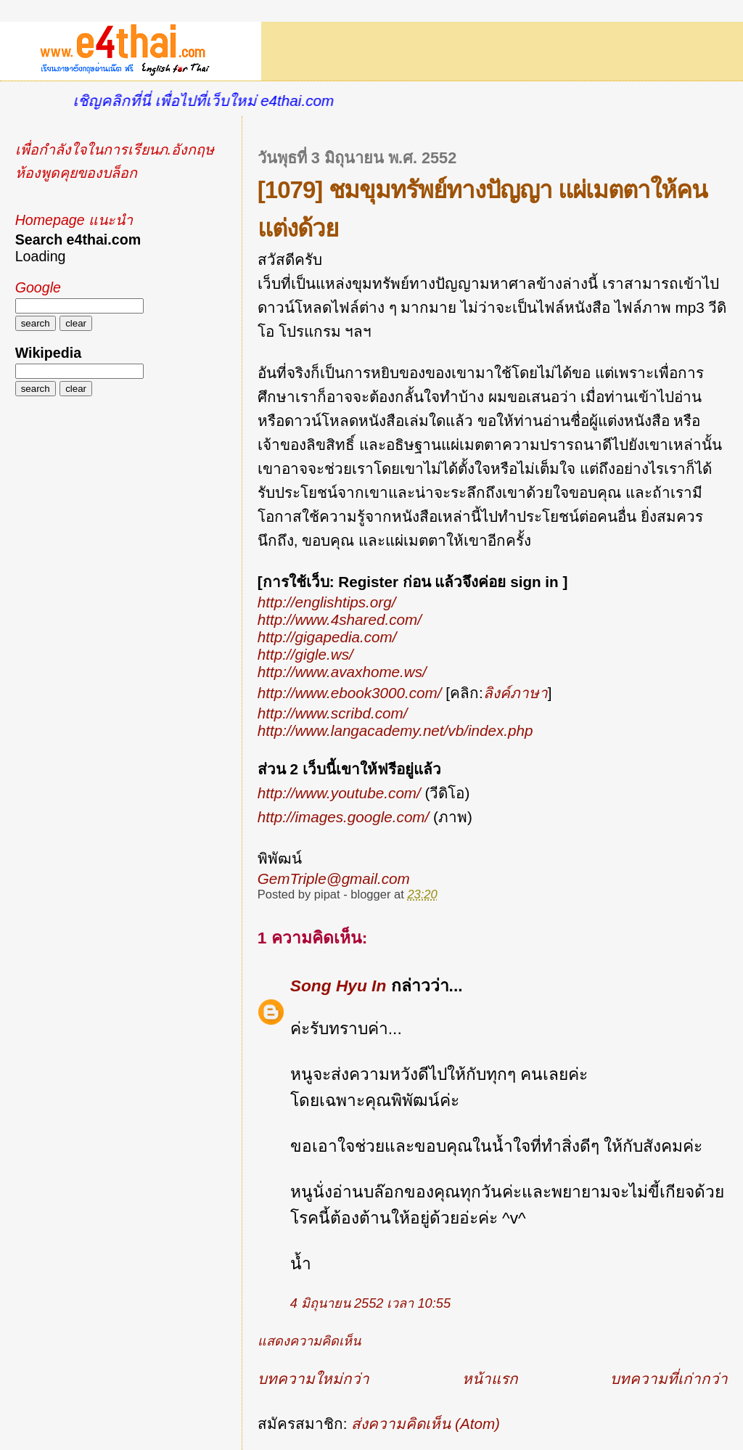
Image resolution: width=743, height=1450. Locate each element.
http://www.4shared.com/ (340, 619)
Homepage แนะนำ (74, 220)
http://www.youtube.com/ (339, 793)
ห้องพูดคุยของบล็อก (76, 173)
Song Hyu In (338, 985)
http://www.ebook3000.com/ (350, 692)
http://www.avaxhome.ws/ (342, 671)
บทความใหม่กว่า (313, 1378)
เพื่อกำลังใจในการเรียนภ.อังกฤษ (114, 149)
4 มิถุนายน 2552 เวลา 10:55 (370, 1303)
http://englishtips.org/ (327, 602)
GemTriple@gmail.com (334, 878)
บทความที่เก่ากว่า (669, 1378)
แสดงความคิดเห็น (309, 1341)
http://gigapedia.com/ (327, 636)
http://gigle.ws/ (305, 654)
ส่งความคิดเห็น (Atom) (425, 1423)
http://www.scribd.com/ (333, 713)
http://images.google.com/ (344, 816)
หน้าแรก (490, 1378)
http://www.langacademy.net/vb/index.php (395, 730)
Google (38, 287)
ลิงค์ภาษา (515, 692)
